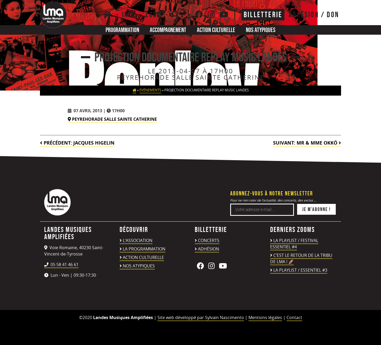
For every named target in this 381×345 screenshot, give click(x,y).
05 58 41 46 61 (61, 264)
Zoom (153, 14)
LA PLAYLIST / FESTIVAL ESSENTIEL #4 (294, 244)
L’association (137, 240)
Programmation (122, 29)
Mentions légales (265, 317)
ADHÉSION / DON (314, 14)
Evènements (150, 90)
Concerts (208, 240)
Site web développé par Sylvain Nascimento (200, 317)
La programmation (144, 249)
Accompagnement (168, 29)
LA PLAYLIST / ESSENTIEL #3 (300, 270)
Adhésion (208, 249)
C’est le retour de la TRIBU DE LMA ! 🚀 (301, 258)
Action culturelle (216, 29)
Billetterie (263, 14)
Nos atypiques (260, 29)
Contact (294, 317)
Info (129, 14)
